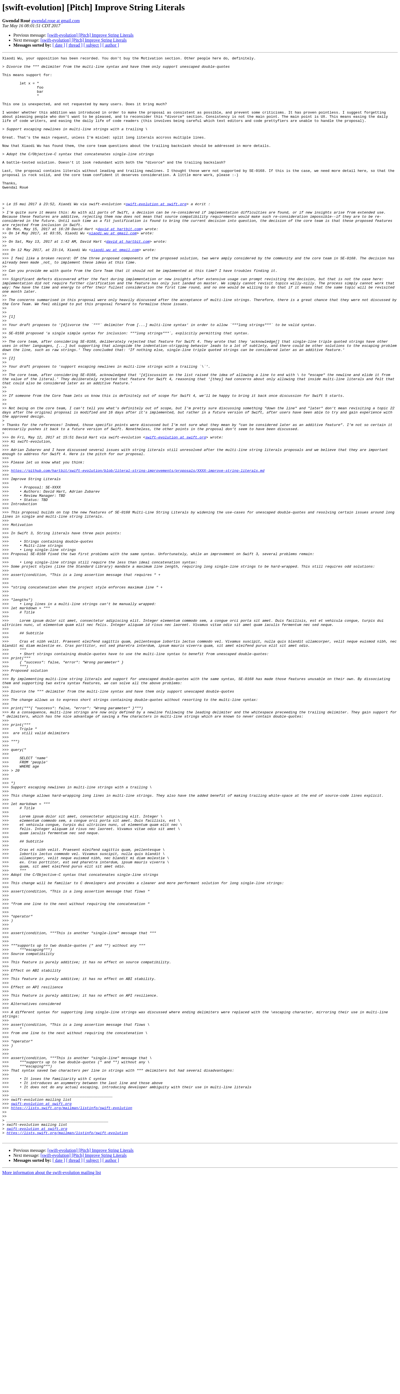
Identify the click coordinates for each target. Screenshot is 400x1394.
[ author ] (110, 45)
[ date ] (58, 45)
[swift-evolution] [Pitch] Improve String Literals (91, 35)
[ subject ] (92, 45)
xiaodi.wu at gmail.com (113, 268)
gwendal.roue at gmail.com (55, 20)
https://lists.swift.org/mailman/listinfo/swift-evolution (71, 1318)
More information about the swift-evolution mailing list (51, 1389)
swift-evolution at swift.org (156, 233)
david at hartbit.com (119, 263)
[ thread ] (74, 45)
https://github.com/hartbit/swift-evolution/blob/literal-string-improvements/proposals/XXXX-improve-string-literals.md (137, 553)
